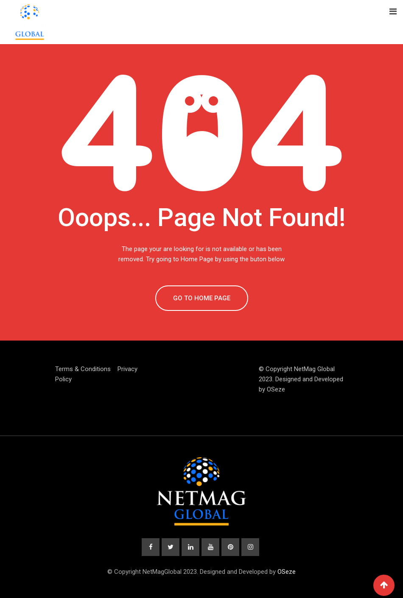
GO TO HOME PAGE (201, 298)
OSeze (276, 389)
